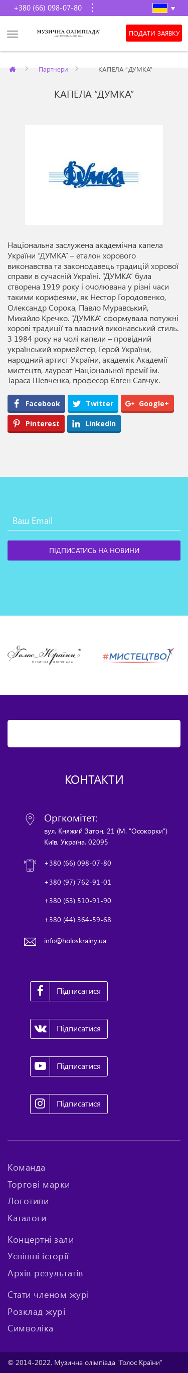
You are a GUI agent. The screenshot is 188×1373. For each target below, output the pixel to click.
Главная (13, 68)
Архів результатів (46, 1273)
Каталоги (27, 1218)
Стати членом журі (48, 1294)
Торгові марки (39, 1184)
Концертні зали (41, 1239)
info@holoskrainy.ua (75, 940)
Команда (27, 1167)
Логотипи (28, 1201)
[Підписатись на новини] (94, 550)
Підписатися (66, 991)
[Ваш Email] (94, 520)
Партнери (53, 68)
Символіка (31, 1328)
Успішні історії (38, 1256)
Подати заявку (154, 33)
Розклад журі (36, 1311)
